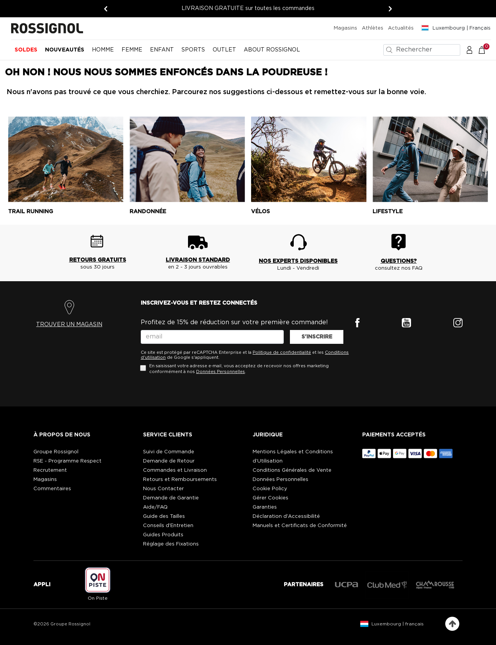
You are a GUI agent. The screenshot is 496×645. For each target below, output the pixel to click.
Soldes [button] (26, 50)
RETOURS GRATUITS (97, 260)
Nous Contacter (163, 488)
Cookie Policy (270, 488)
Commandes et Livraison (175, 470)
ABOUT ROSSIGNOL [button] (272, 50)
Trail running (30, 211)
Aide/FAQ (155, 507)
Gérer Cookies (270, 498)
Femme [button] (132, 50)
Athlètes (372, 28)
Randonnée (148, 211)
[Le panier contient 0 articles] (485, 49)
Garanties (265, 507)
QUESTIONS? (399, 261)
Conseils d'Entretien (168, 525)
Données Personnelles (220, 372)
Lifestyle (388, 211)
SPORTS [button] (193, 50)
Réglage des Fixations (171, 544)
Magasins (345, 28)
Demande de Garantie (171, 498)
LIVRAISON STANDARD (198, 260)
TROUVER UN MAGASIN (69, 324)
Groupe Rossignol (55, 451)
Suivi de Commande (168, 451)
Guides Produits (163, 534)
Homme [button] (103, 50)
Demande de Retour (169, 461)
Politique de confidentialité (282, 352)
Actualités (401, 28)
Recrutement (50, 470)
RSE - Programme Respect (67, 461)
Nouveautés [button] (64, 50)
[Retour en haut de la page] (452, 624)
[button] (469, 49)
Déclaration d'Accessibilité (286, 516)
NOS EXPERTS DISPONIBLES (298, 261)
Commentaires (52, 488)
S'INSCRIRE (316, 337)
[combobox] (421, 50)
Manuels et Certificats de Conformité (300, 525)
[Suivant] (390, 8)
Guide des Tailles (164, 516)
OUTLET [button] (224, 50)
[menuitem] (26, 53)
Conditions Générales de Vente (292, 470)
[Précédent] (106, 8)
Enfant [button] (162, 50)
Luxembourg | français (397, 624)
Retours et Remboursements (180, 479)
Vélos (260, 211)
